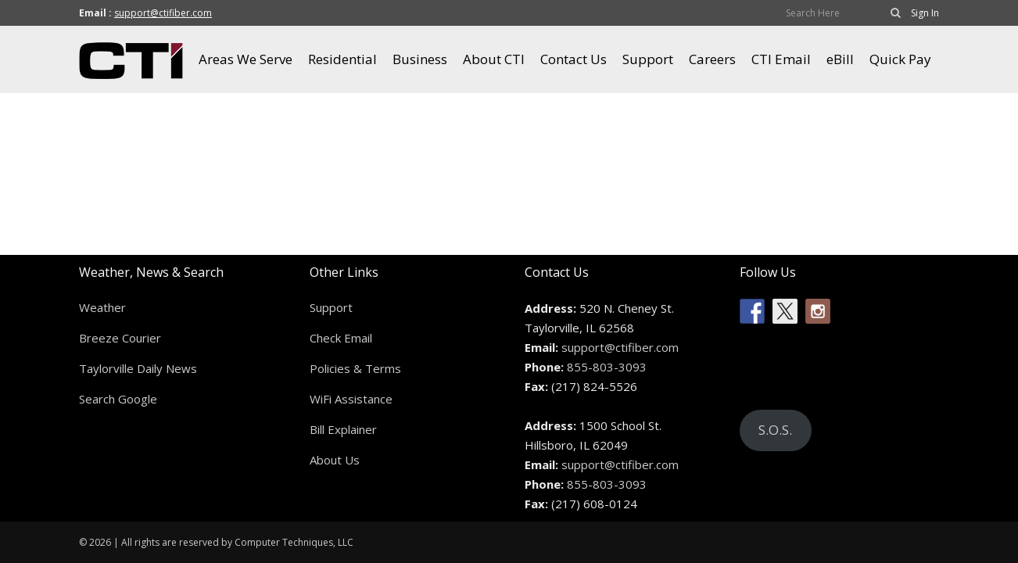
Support (331, 307)
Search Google (118, 399)
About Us (335, 460)
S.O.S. (775, 430)
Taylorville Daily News (138, 368)
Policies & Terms (355, 368)
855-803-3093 (607, 367)
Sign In (925, 13)
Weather (102, 307)
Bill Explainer (343, 429)
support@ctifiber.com (163, 13)
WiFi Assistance (351, 399)
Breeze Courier (120, 338)
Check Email (341, 338)
